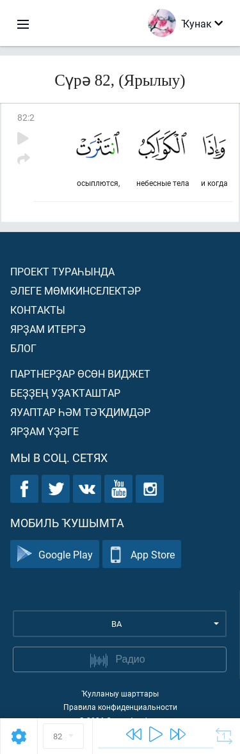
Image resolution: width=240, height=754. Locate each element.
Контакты (37, 309)
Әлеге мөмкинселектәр (75, 290)
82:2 (26, 117)
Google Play (55, 554)
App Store (142, 554)
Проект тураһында (62, 271)
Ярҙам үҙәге (44, 431)
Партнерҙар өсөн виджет (80, 373)
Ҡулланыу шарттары (120, 693)
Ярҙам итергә (48, 328)
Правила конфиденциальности (120, 707)
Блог (23, 348)
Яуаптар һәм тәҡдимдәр (80, 412)
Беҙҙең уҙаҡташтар (65, 392)
